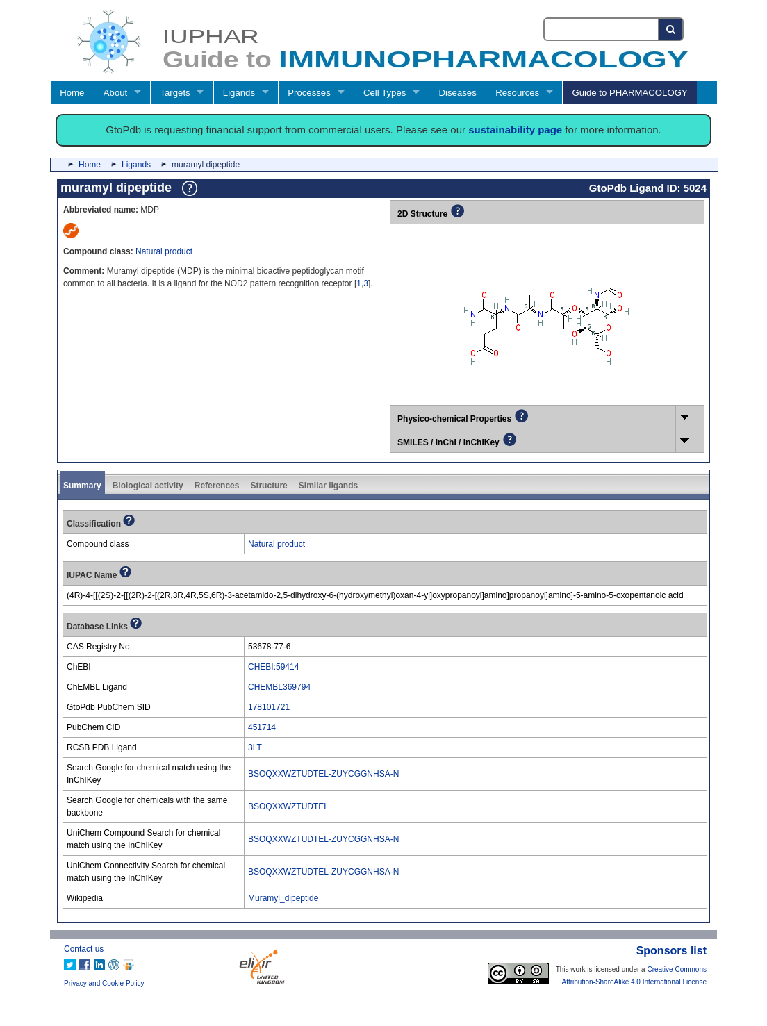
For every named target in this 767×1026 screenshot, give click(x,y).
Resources (517, 93)
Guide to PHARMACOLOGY (629, 93)
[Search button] (671, 29)
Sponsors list (671, 951)
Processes (309, 93)
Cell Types (384, 93)
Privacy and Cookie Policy (104, 983)
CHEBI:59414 (273, 667)
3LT (255, 747)
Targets (175, 93)
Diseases (458, 93)
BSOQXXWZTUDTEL (288, 806)
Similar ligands (328, 485)
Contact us (84, 949)
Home (72, 93)
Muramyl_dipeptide (283, 898)
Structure (268, 485)
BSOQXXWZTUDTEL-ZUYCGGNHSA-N (323, 774)
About (115, 93)
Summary (82, 485)
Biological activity (148, 485)
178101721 (269, 707)
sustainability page (515, 129)
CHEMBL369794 (279, 687)
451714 (262, 727)
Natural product (163, 251)
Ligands (239, 93)
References (217, 485)
